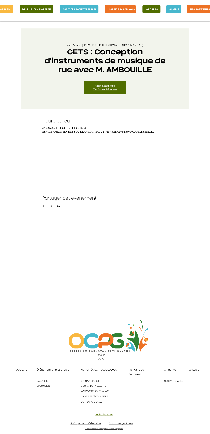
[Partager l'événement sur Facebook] (43, 206)
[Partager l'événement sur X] (51, 206)
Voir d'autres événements (105, 89)
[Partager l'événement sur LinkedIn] (58, 206)
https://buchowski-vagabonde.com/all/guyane (105, 428)
